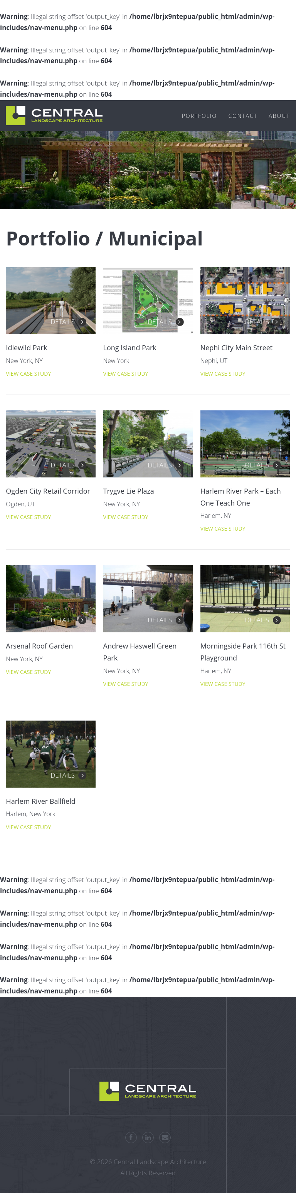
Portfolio (199, 115)
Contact (243, 115)
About (279, 115)
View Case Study (28, 373)
